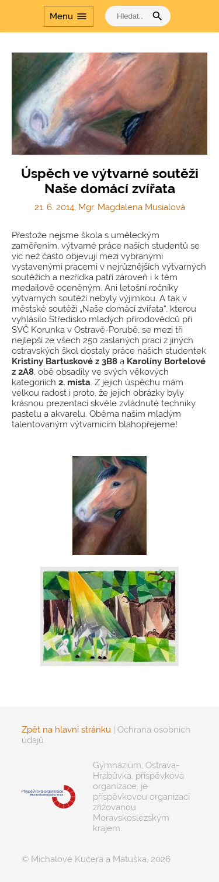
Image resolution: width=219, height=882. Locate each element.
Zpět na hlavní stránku (66, 729)
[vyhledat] (128, 16)
